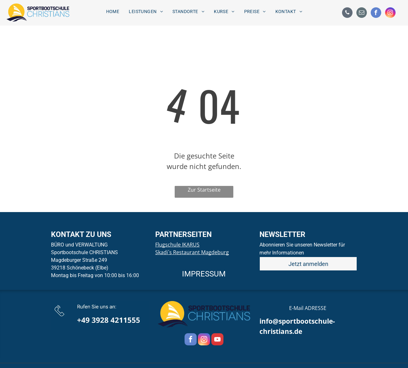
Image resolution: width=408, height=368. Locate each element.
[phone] (347, 13)
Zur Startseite (204, 189)
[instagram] (390, 13)
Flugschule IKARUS (177, 244)
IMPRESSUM (204, 273)
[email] (361, 13)
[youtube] (217, 340)
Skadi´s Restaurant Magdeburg (192, 252)
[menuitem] (112, 11)
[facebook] (376, 13)
